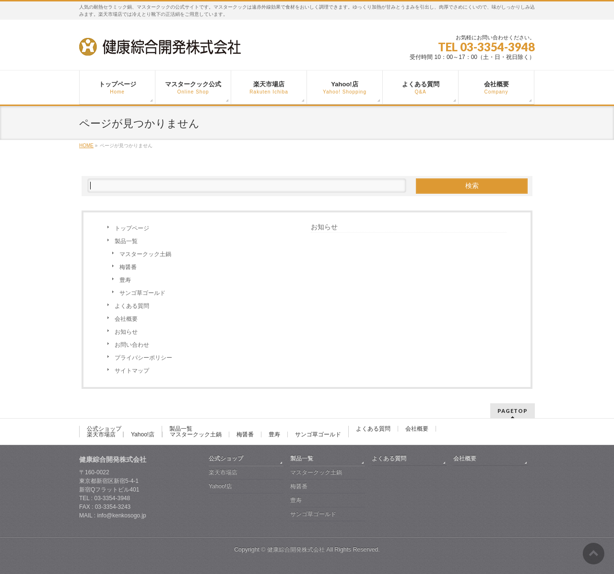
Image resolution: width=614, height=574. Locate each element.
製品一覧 (126, 241)
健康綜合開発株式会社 (296, 549)
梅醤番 (128, 267)
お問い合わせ (132, 344)
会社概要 (126, 319)
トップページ (132, 228)
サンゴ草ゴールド (142, 293)
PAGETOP (512, 411)
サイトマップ (132, 370)
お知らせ (126, 331)
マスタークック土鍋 (145, 254)
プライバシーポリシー (143, 357)
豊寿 (125, 280)
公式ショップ (104, 429)
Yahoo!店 (142, 434)
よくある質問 (132, 306)
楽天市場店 (101, 434)
